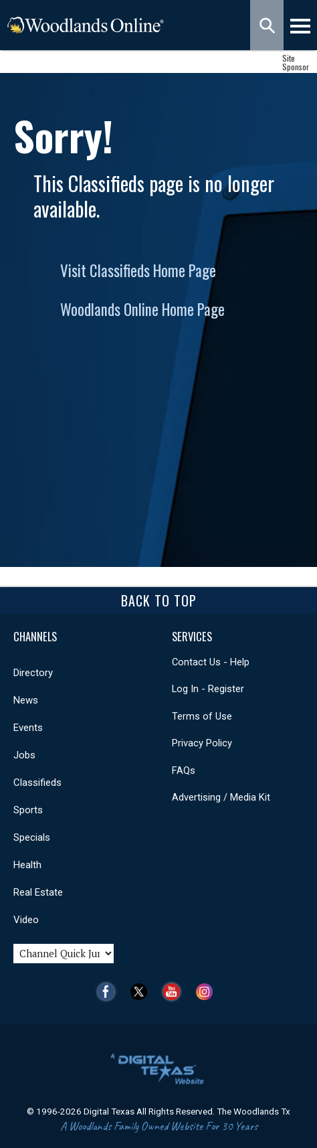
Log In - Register (208, 689)
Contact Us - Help (210, 662)
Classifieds (37, 782)
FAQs (183, 770)
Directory (33, 673)
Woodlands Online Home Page (142, 309)
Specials (31, 837)
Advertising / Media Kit (221, 797)
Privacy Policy (202, 743)
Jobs (24, 755)
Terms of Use (202, 716)
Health (27, 865)
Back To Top (159, 600)
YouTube (175, 991)
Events (28, 728)
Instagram (208, 991)
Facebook (109, 991)
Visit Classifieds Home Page (138, 270)
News (25, 700)
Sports (28, 810)
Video (26, 920)
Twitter (142, 991)
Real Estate (38, 892)
